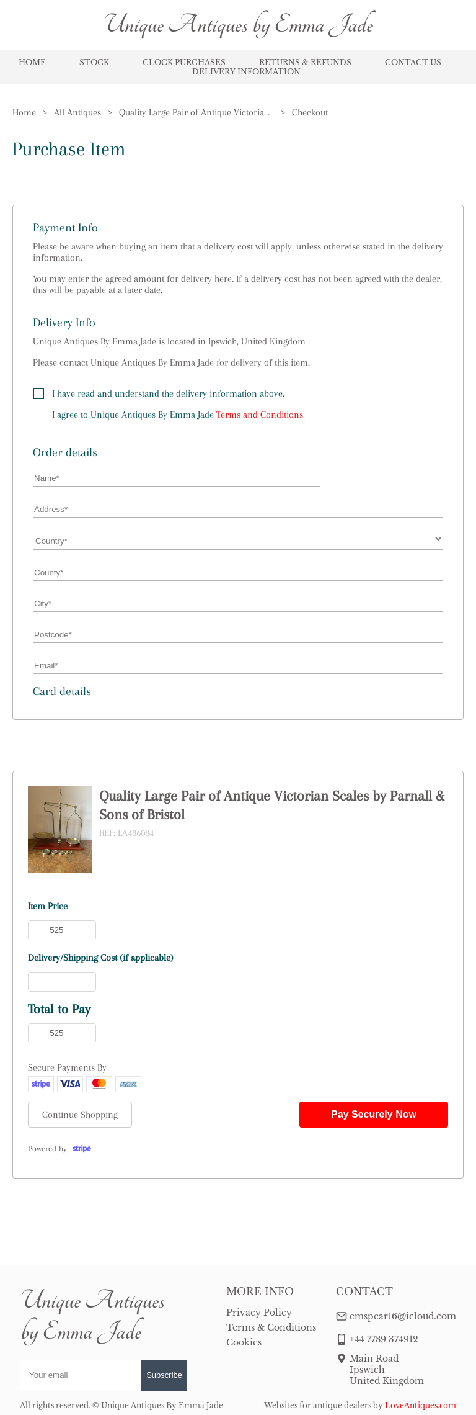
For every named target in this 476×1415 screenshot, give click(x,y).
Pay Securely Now (373, 1114)
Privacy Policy (259, 1312)
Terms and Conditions (259, 414)
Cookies (244, 1342)
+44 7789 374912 (384, 1339)
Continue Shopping (80, 1114)
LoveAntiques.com (420, 1405)
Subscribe (164, 1375)
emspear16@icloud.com (403, 1316)
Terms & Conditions (271, 1327)
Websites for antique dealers (317, 1405)
